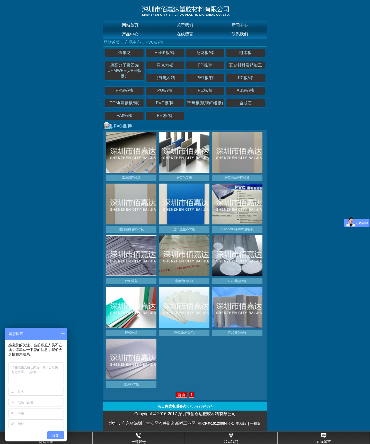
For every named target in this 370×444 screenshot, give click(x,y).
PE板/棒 (205, 90)
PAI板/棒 (124, 115)
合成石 (245, 103)
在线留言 (185, 34)
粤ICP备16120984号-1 (216, 423)
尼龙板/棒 (205, 52)
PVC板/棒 (154, 42)
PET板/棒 (205, 78)
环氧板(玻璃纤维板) (205, 103)
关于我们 (185, 25)
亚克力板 (165, 65)
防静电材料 (165, 78)
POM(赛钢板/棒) (124, 103)
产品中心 (130, 34)
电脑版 (241, 423)
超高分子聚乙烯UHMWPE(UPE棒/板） (125, 70)
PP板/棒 (205, 65)
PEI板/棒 (165, 115)
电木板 (245, 52)
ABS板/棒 (245, 90)
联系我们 (240, 34)
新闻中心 (240, 25)
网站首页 (130, 25)
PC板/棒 (245, 78)
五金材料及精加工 (245, 65)
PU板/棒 (164, 90)
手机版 (255, 423)
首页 (181, 395)
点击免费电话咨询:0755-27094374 (185, 406)
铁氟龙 (124, 52)
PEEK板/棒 (165, 52)
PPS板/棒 (124, 90)
